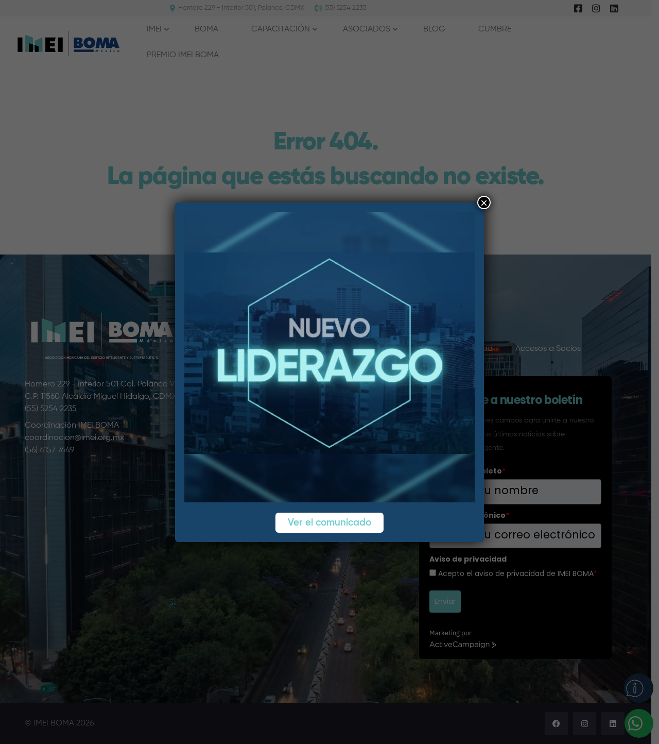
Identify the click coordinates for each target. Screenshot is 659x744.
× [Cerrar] (484, 202)
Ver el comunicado (329, 523)
